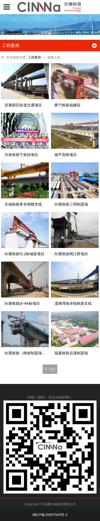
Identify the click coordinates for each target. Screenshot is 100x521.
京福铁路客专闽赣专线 (23, 204)
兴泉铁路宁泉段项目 (21, 154)
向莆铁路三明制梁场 (71, 204)
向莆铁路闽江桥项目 (71, 253)
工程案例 (34, 57)
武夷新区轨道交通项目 (23, 104)
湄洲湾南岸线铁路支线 (73, 303)
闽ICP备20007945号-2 (50, 514)
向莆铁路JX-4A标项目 (22, 303)
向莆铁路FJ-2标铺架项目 (25, 253)
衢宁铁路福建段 (67, 104)
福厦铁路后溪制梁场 (71, 352)
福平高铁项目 (65, 154)
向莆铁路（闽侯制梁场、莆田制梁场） (36, 352)
